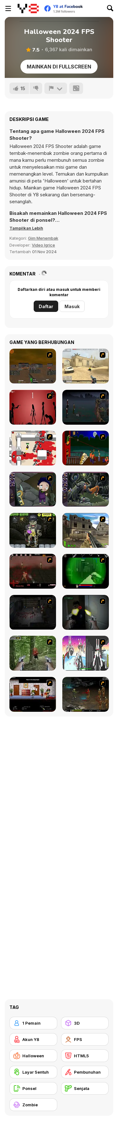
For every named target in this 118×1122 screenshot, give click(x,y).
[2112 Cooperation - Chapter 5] (85, 653)
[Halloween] (33, 1055)
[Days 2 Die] (32, 694)
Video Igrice (43, 245)
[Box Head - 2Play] (32, 448)
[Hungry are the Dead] (85, 448)
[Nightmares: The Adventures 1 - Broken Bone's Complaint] (32, 489)
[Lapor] (55, 88)
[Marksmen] (85, 571)
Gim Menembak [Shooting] (43, 238)
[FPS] (85, 1039)
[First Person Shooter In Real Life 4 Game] (32, 653)
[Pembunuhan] (85, 1072)
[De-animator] (32, 407)
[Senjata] (85, 1088)
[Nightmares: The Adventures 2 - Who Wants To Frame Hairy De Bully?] (85, 489)
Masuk (72, 306)
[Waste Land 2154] (32, 366)
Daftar (46, 306)
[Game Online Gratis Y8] (28, 8)
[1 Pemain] (33, 1023)
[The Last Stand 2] (32, 612)
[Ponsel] (33, 1088)
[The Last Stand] (85, 407)
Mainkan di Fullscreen (59, 66)
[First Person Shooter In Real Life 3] (85, 612)
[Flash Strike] (85, 366)
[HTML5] (85, 1055)
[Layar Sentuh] (33, 1072)
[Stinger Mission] (85, 694)
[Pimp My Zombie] (32, 530)
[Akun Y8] (33, 1039)
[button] (26, 228)
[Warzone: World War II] (85, 530)
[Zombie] (33, 1104)
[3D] (85, 1023)
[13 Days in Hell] (32, 571)
